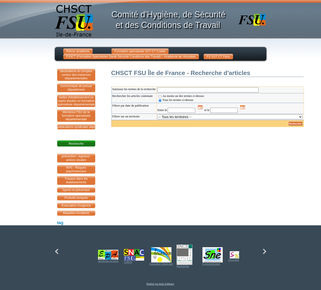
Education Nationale (161, 256)
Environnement (212, 256)
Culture (134, 256)
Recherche (184, 256)
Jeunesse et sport (108, 256)
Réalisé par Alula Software (160, 284)
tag (60, 222)
